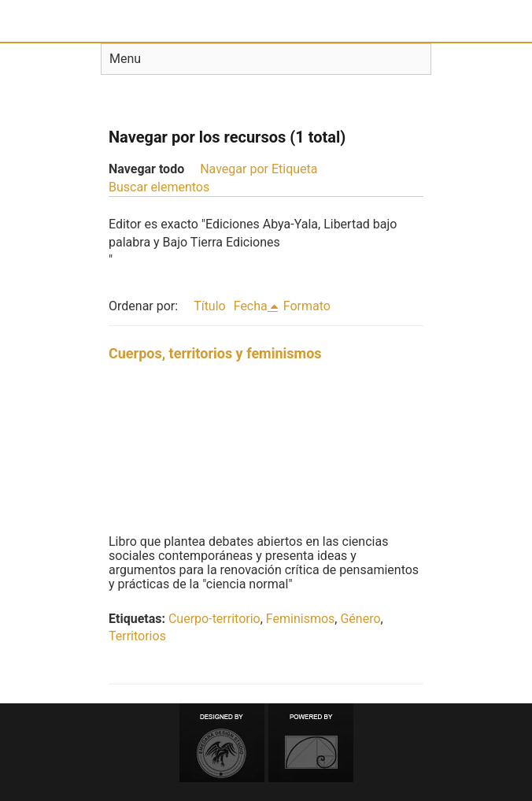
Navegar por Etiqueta (258, 168)
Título (210, 306)
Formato (307, 306)
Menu (125, 58)
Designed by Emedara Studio (221, 742)
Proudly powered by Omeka (310, 742)
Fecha (251, 306)
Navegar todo (146, 168)
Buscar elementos (159, 187)
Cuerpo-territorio (214, 618)
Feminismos (300, 618)
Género (360, 618)
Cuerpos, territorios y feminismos (215, 353)
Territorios (137, 636)
